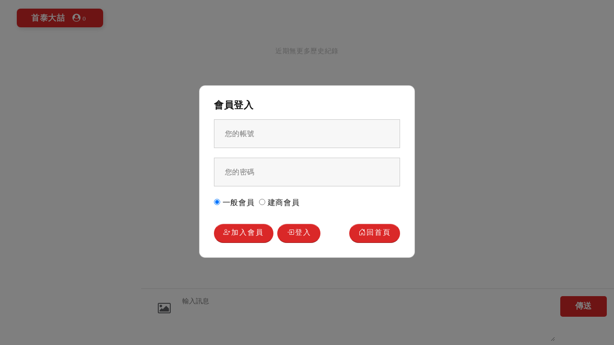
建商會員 (279, 202)
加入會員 (243, 233)
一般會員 (234, 202)
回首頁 (375, 233)
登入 (299, 233)
